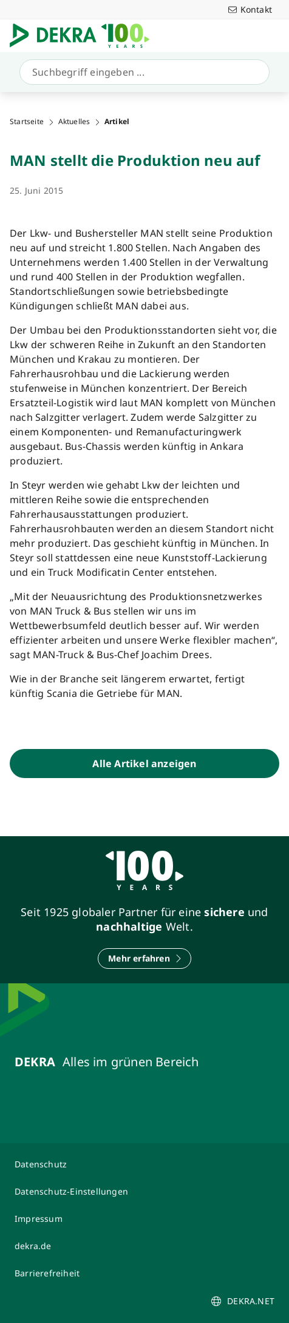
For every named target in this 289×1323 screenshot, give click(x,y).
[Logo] (84, 35)
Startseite (27, 122)
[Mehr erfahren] (144, 958)
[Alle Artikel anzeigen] (144, 763)
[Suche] (142, 72)
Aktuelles (74, 122)
